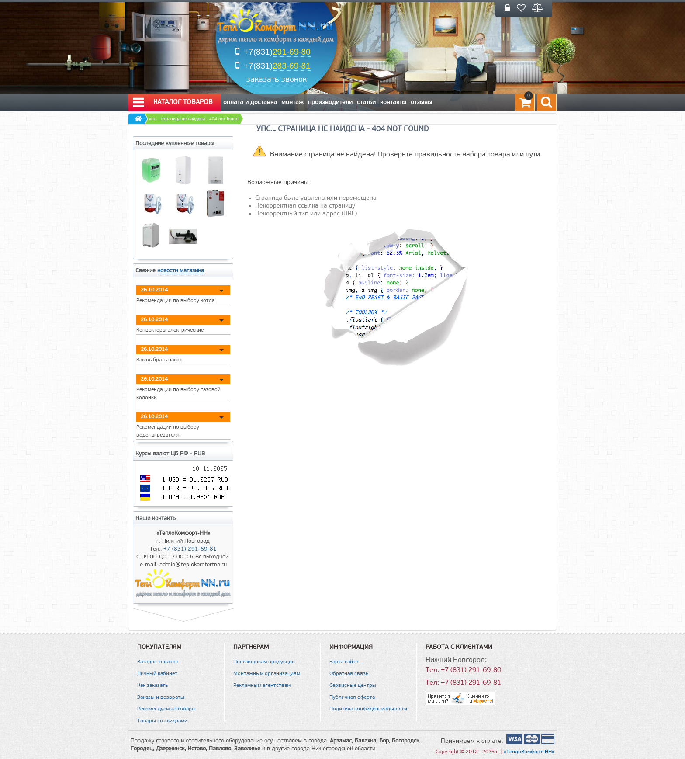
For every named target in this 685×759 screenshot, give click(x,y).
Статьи (366, 102)
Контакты (393, 102)
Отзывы (421, 102)
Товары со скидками (162, 721)
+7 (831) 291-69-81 (190, 549)
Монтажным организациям (266, 673)
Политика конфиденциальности (368, 709)
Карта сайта (343, 662)
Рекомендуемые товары (166, 709)
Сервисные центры (352, 685)
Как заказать (152, 685)
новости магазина (180, 271)
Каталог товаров (173, 102)
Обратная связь (348, 673)
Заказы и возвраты (160, 697)
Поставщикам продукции (264, 662)
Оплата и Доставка (250, 102)
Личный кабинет (157, 673)
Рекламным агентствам (262, 685)
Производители (330, 102)
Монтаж (292, 102)
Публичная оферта (352, 697)
